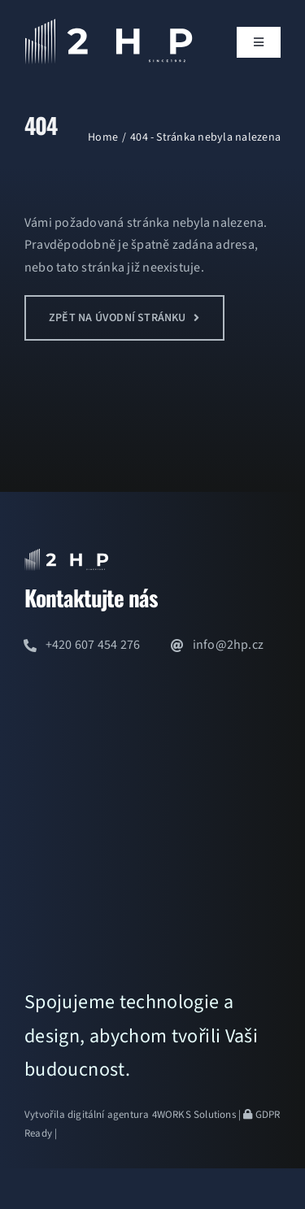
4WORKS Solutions (194, 1114)
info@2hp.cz (228, 645)
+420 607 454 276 (93, 645)
